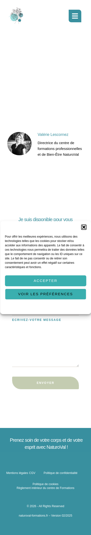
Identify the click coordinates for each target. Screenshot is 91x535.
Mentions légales (17, 473)
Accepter (46, 281)
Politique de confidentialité (58, 307)
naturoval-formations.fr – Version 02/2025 (45, 515)
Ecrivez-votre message (36, 320)
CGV (32, 473)
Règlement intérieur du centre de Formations (45, 488)
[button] (83, 227)
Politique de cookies (26, 307)
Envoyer (45, 383)
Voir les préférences (45, 294)
